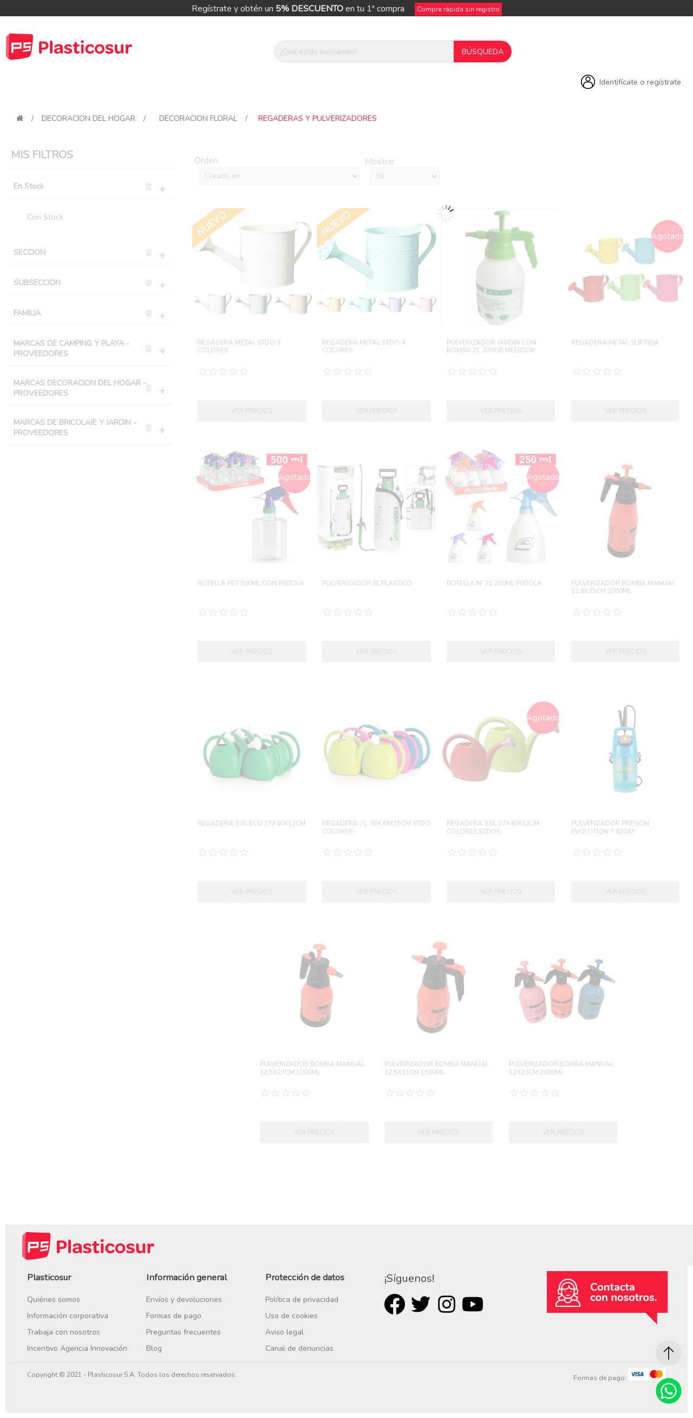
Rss (446, 1304)
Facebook (394, 1304)
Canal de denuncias (299, 1348)
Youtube (472, 1304)
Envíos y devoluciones (184, 1299)
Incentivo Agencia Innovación (77, 1348)
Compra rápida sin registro (458, 9)
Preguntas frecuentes (183, 1332)
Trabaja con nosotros (63, 1332)
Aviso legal (284, 1332)
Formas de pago (173, 1316)
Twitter (420, 1304)
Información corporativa (67, 1316)
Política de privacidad (301, 1299)
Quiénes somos (53, 1299)
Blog (154, 1348)
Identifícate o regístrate (640, 81)
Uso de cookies (291, 1316)
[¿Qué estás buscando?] (364, 51)
